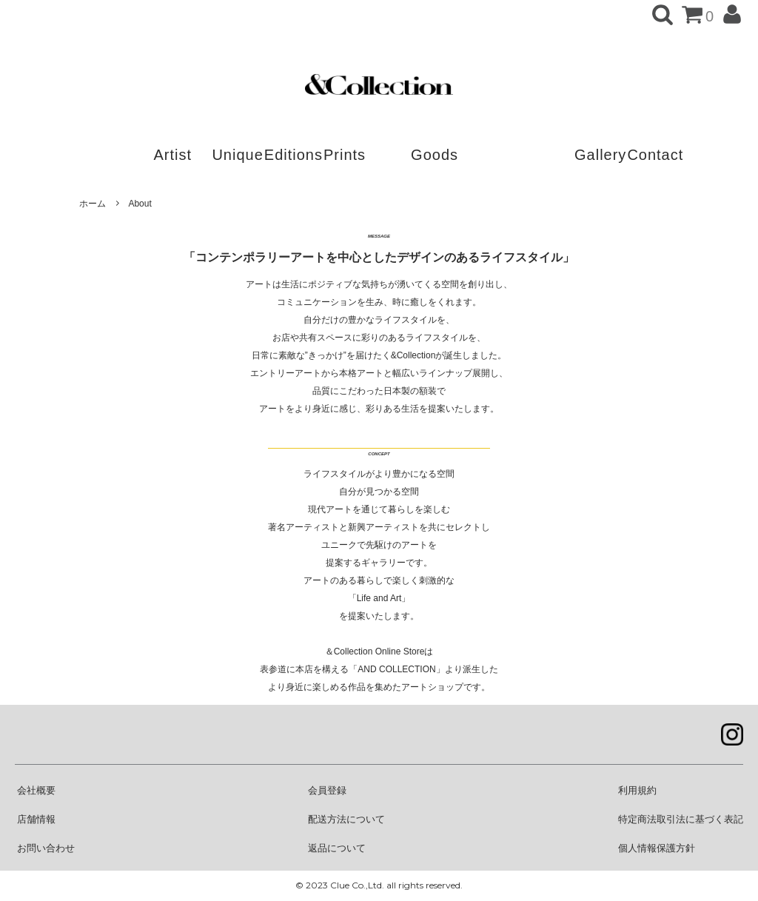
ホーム (92, 203)
